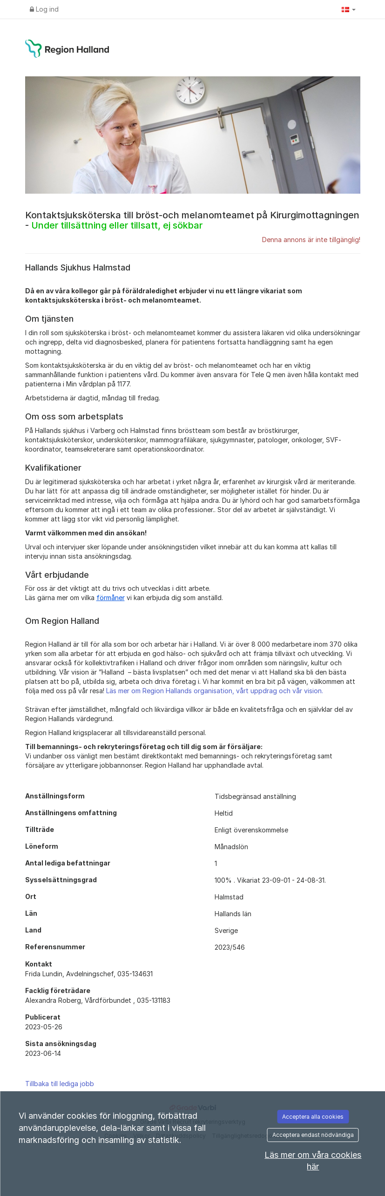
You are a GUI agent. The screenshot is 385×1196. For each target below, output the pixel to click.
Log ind (44, 9)
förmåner (110, 597)
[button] (348, 9)
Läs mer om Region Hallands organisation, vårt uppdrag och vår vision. (214, 691)
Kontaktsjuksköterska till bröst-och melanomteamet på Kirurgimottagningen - (192, 220)
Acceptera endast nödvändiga (313, 1134)
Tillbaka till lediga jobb (59, 1084)
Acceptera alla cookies (313, 1116)
